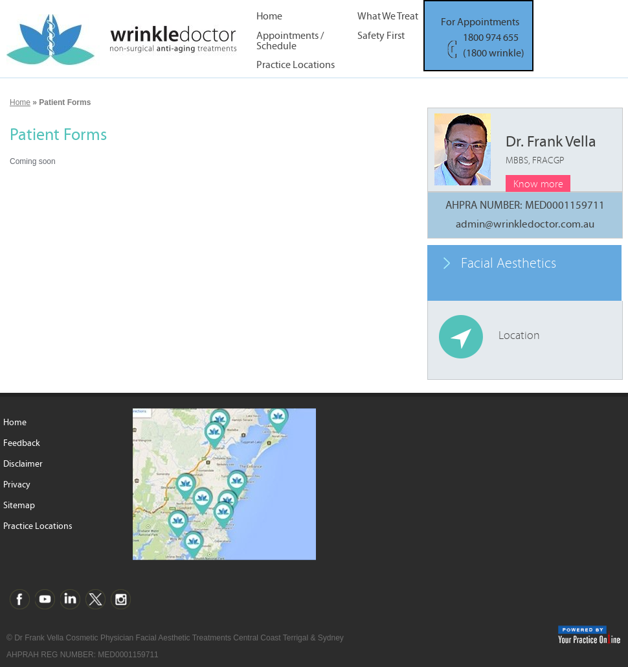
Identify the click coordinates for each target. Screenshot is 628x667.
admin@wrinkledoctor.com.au (525, 224)
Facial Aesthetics (508, 263)
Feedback (21, 443)
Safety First (381, 35)
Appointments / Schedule (290, 40)
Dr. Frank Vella (551, 149)
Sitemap (19, 505)
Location (519, 335)
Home (269, 16)
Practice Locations (295, 65)
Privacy (16, 485)
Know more (538, 184)
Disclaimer (23, 464)
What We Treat (387, 16)
